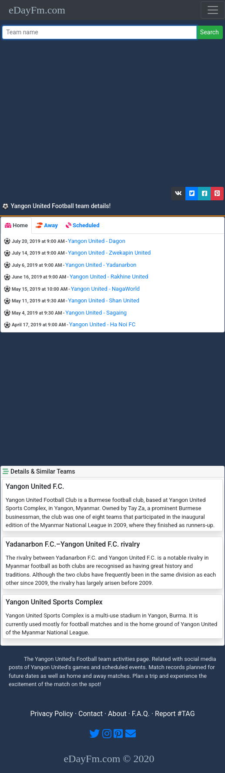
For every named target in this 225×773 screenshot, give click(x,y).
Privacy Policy (51, 714)
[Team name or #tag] (99, 32)
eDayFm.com (37, 10)
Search (209, 32)
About (117, 714)
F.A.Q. (141, 714)
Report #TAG (175, 714)
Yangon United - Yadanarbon (100, 265)
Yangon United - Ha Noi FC (102, 324)
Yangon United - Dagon (96, 241)
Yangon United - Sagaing (96, 312)
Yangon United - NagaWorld (105, 288)
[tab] (16, 225)
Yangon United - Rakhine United (109, 276)
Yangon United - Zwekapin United (109, 252)
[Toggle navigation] (213, 10)
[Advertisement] (111, 115)
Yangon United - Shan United (104, 300)
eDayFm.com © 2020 (109, 758)
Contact (90, 714)
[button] (178, 193)
